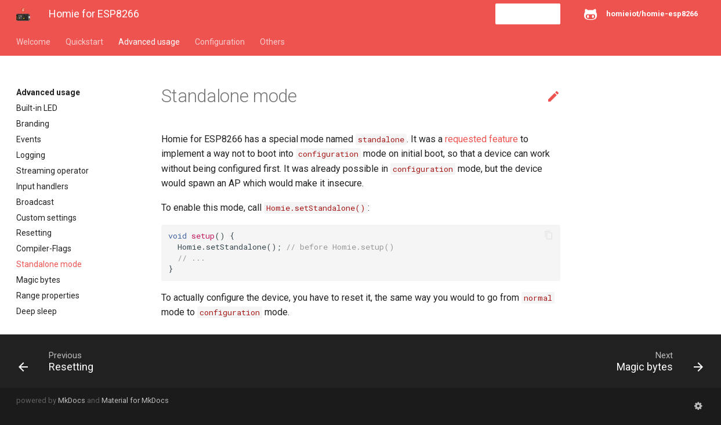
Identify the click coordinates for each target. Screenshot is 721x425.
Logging (30, 155)
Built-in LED (36, 108)
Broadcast (35, 202)
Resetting (34, 232)
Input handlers (42, 186)
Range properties (47, 295)
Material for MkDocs (135, 400)
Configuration (220, 41)
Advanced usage (149, 41)
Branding (32, 123)
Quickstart (84, 41)
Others (272, 41)
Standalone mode (49, 264)
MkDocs (71, 400)
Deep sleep (36, 311)
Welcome (33, 41)
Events (28, 139)
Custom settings (46, 217)
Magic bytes (38, 279)
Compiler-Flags (43, 248)
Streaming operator (52, 170)
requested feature (481, 139)
